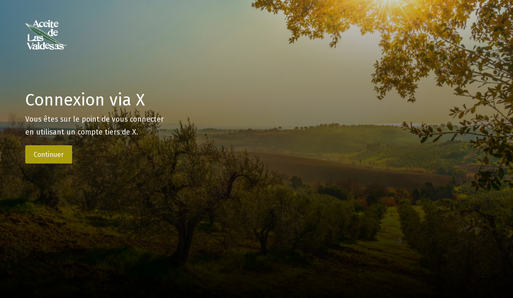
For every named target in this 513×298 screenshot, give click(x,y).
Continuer (49, 154)
